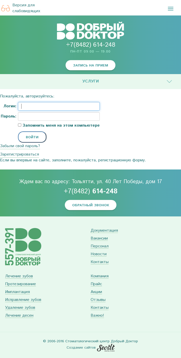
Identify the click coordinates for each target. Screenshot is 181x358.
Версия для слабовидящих (20, 8)
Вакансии (99, 238)
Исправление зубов (23, 300)
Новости (99, 254)
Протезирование (20, 284)
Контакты (100, 262)
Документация (104, 231)
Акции (96, 292)
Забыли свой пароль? (20, 146)
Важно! (97, 316)
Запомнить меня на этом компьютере (60, 125)
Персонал (100, 246)
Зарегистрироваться (19, 154)
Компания (100, 276)
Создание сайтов (81, 347)
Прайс (96, 284)
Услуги (90, 81)
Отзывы (98, 300)
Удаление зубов (20, 308)
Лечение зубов (19, 276)
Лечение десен (19, 316)
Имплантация (17, 292)
